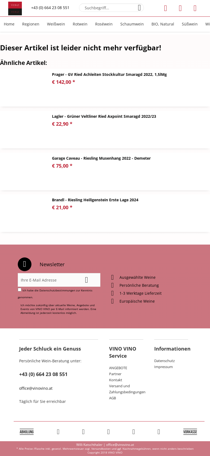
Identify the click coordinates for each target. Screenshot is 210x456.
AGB (112, 397)
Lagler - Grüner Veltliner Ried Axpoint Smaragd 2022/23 (104, 116)
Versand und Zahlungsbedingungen (126, 388)
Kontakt (115, 379)
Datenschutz (164, 360)
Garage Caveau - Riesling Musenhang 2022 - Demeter (101, 158)
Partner (115, 373)
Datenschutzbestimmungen (57, 290)
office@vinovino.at (35, 388)
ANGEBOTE (118, 367)
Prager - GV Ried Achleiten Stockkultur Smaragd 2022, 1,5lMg (109, 74)
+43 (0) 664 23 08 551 (50, 7)
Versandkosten (101, 449)
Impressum (163, 366)
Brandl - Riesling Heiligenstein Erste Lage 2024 (95, 199)
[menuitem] (111, 8)
